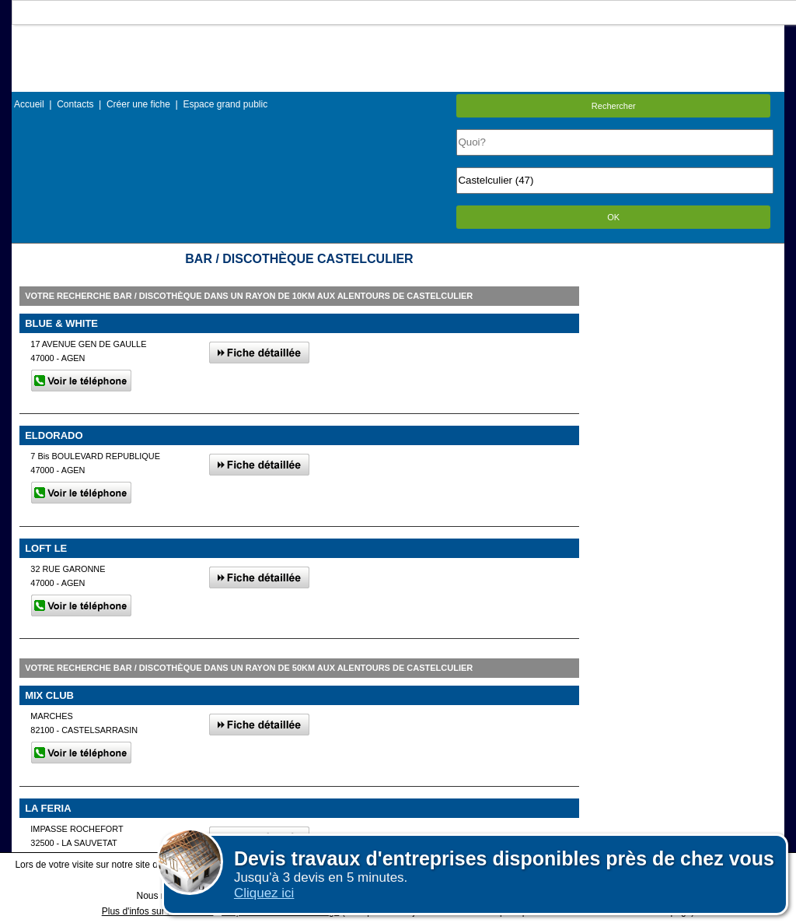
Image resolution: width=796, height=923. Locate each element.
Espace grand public (225, 104)
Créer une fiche (138, 104)
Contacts (75, 104)
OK (613, 217)
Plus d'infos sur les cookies (158, 911)
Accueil (29, 104)
